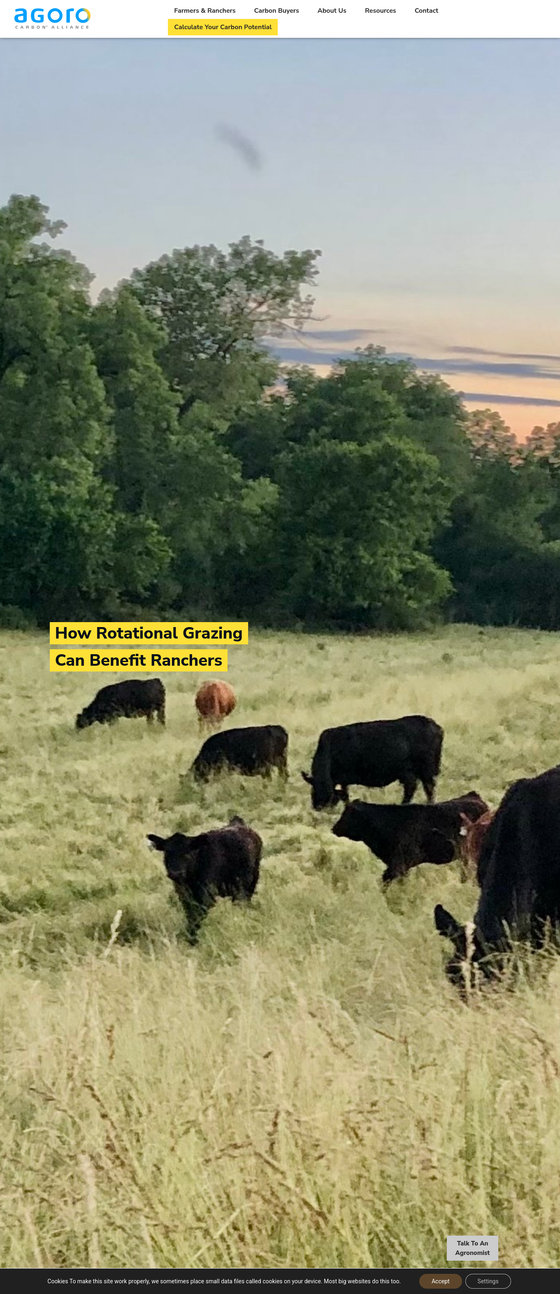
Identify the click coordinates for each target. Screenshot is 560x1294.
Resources (380, 10)
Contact (427, 10)
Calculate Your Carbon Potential (223, 27)
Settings (488, 1281)
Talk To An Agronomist (472, 1249)
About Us (332, 10)
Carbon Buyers (276, 10)
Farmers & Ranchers (204, 10)
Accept (441, 1281)
